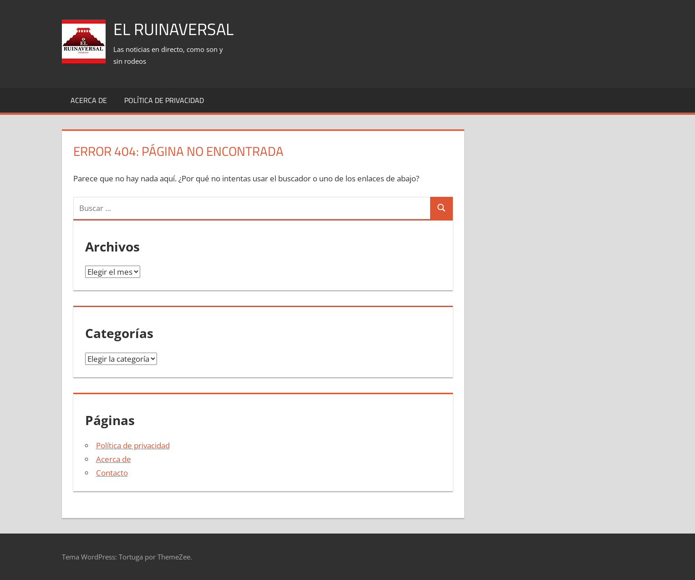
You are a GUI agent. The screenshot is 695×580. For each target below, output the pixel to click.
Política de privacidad (164, 100)
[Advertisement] (468, 32)
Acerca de (89, 100)
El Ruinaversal (173, 28)
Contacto (112, 472)
